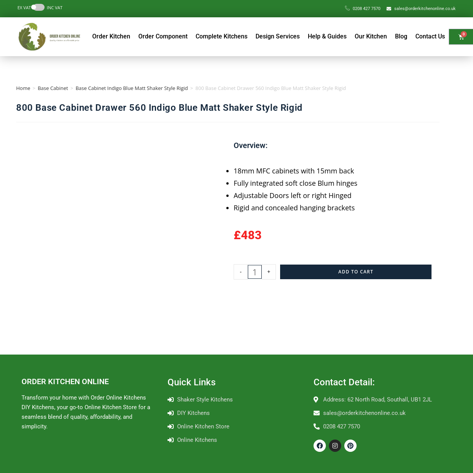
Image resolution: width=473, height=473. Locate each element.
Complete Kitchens (221, 36)
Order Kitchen (111, 36)
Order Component (163, 36)
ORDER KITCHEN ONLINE (65, 381)
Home (23, 88)
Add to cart (356, 271)
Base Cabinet (53, 88)
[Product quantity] (255, 272)
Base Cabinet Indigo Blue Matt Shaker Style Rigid (132, 88)
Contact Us (430, 36)
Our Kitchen (371, 36)
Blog (401, 36)
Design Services (278, 36)
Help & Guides (327, 36)
